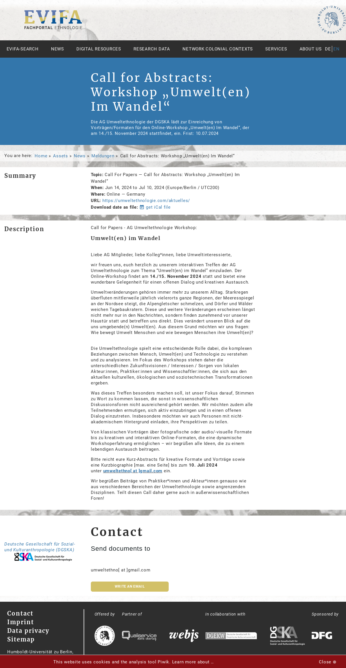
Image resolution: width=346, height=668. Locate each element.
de (328, 49)
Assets (60, 155)
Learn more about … (193, 662)
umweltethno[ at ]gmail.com (133, 470)
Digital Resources (98, 49)
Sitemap (21, 639)
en (336, 49)
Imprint (20, 622)
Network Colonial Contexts (218, 49)
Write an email (130, 586)
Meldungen (102, 155)
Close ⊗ (327, 662)
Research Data (151, 49)
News (57, 49)
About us (311, 49)
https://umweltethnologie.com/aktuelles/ (146, 200)
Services (276, 49)
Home (41, 155)
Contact (20, 613)
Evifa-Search (23, 49)
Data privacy (28, 630)
